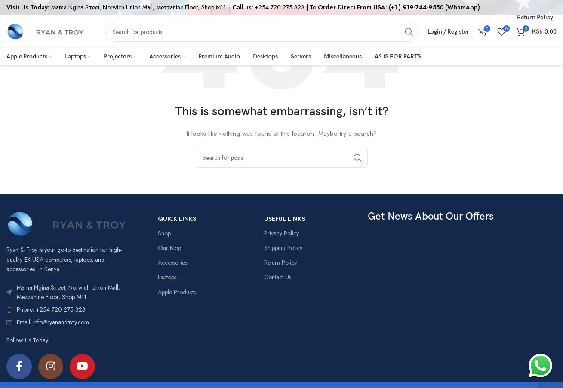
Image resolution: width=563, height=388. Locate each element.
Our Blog (170, 248)
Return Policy (280, 262)
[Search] (262, 32)
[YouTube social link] (84, 367)
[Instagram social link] (52, 367)
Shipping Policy (283, 248)
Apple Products (177, 292)
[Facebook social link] (19, 367)
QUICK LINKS (177, 218)
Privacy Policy (281, 233)
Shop (164, 233)
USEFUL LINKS (284, 218)
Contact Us (277, 277)
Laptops (167, 277)
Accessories (172, 262)
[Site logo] (45, 31)
